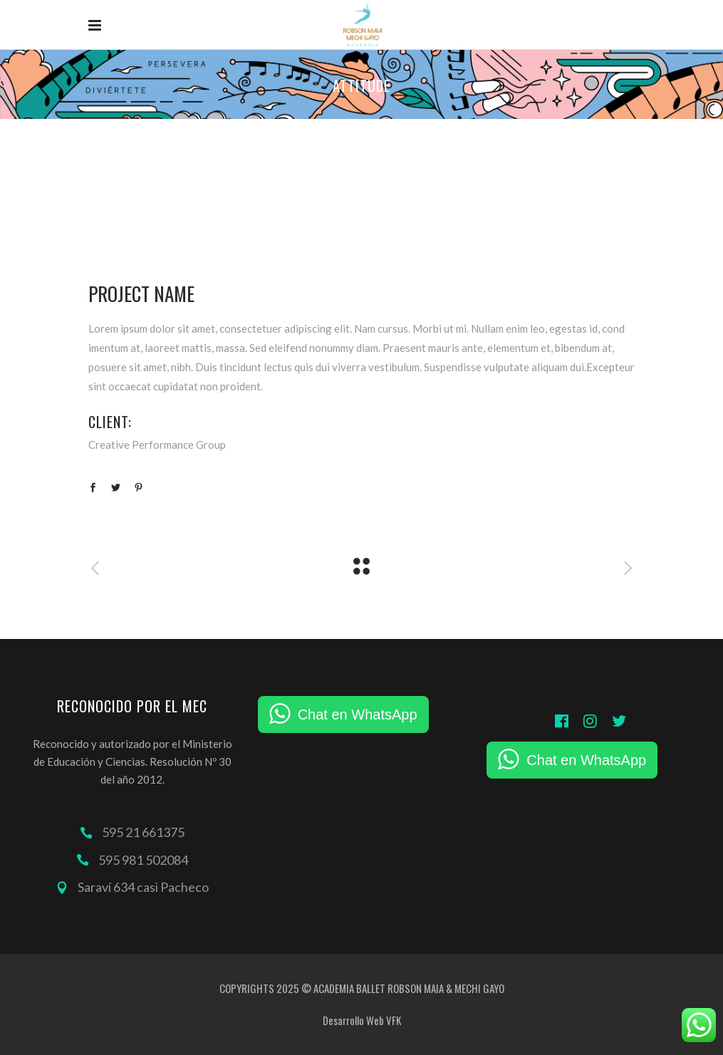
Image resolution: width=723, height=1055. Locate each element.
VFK (393, 1020)
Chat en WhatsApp (357, 714)
